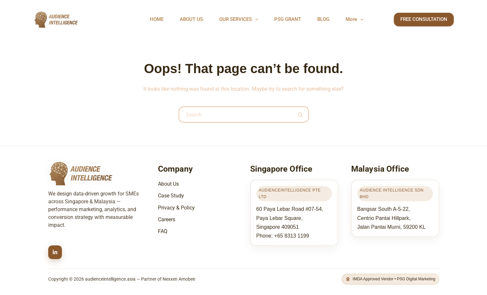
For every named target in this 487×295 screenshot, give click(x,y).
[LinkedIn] (55, 252)
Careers (166, 219)
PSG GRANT (287, 19)
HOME (157, 19)
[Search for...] (236, 114)
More (356, 19)
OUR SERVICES (240, 19)
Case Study (171, 196)
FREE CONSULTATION (423, 19)
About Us (168, 184)
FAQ (162, 231)
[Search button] (301, 114)
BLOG (323, 19)
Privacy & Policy (176, 208)
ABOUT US (191, 19)
